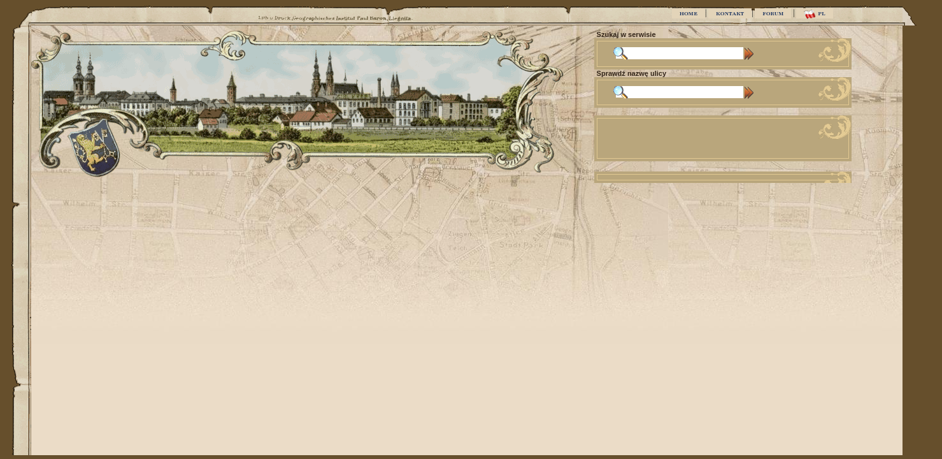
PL (814, 14)
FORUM (772, 13)
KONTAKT (730, 13)
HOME (688, 13)
